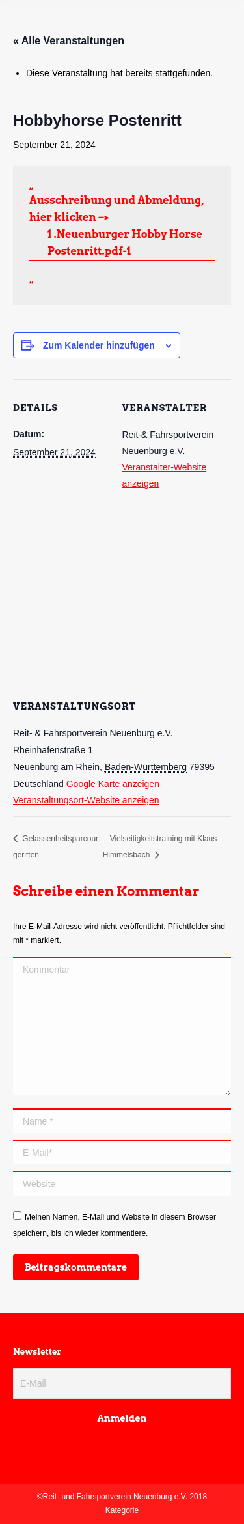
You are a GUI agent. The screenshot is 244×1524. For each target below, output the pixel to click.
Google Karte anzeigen (112, 784)
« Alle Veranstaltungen (68, 40)
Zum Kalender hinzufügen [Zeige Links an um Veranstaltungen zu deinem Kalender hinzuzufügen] (99, 345)
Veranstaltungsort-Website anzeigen (86, 800)
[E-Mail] (122, 1383)
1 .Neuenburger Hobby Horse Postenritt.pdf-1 (124, 242)
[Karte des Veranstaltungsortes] (122, 593)
